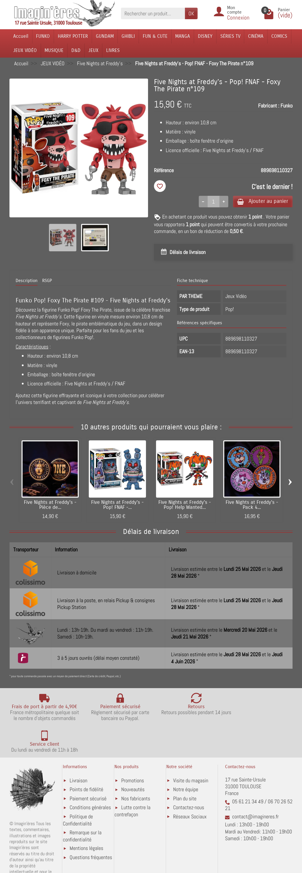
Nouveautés (133, 763)
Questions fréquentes (91, 831)
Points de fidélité (86, 763)
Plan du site (184, 773)
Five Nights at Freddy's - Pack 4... (252, 505)
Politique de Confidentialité (78, 795)
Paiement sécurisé (88, 773)
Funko (286, 105)
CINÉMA (255, 36)
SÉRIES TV (230, 36)
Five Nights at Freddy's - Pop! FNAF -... (117, 505)
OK (191, 13)
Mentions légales (86, 822)
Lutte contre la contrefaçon (132, 785)
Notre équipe (185, 763)
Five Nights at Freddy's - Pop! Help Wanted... (184, 505)
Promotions (132, 755)
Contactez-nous (188, 781)
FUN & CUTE (155, 36)
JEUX (93, 50)
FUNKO (43, 36)
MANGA (182, 36)
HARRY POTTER (73, 36)
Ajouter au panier (261, 201)
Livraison (78, 755)
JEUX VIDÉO (25, 50)
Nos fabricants (135, 773)
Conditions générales (90, 781)
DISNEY (205, 36)
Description (26, 281)
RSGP (47, 281)
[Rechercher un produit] (153, 13)
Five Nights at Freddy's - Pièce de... (50, 505)
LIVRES (113, 50)
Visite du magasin (190, 755)
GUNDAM (105, 36)
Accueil (20, 36)
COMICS (279, 36)
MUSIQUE (54, 50)
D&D (76, 50)
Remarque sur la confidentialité (82, 810)
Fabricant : (268, 105)
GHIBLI (128, 36)
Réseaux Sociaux (190, 791)
